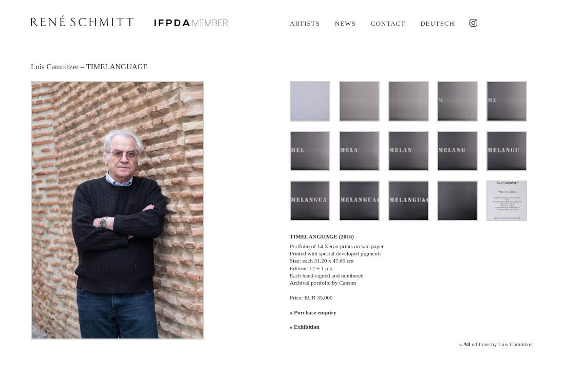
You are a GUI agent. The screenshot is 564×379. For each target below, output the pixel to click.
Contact (388, 23)
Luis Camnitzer (55, 67)
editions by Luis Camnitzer (496, 344)
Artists (305, 23)
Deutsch (437, 23)
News (345, 23)
